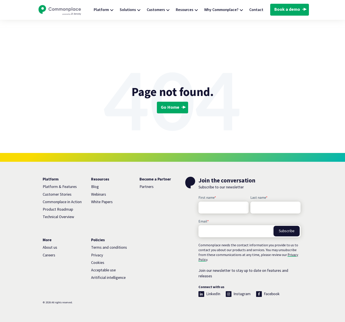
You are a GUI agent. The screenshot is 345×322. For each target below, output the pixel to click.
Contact (256, 9)
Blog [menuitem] (95, 186)
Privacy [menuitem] (97, 255)
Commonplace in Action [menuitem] (62, 201)
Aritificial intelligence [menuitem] (108, 277)
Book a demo (287, 9)
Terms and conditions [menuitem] (109, 247)
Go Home (170, 107)
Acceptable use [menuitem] (103, 269)
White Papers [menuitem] (102, 201)
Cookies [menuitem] (97, 262)
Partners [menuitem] (146, 186)
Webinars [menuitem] (98, 194)
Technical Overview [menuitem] (58, 216)
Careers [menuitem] (49, 255)
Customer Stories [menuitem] (57, 194)
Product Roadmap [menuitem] (58, 209)
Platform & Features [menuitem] (60, 186)
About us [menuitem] (50, 247)
